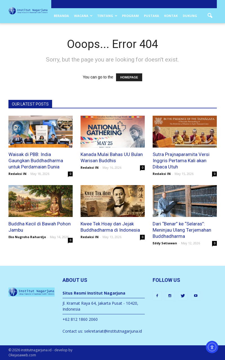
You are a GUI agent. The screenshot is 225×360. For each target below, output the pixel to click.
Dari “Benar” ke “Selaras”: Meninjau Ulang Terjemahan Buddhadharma (182, 230)
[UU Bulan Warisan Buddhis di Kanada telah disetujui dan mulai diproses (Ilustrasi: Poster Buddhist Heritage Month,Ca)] (113, 132)
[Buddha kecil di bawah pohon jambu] (40, 201)
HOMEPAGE (129, 77)
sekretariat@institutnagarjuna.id (113, 331)
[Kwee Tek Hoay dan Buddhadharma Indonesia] (113, 201)
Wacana (83, 16)
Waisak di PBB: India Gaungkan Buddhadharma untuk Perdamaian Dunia (35, 161)
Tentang (107, 16)
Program (130, 16)
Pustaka (151, 16)
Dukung (190, 16)
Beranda (61, 16)
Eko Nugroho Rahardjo (27, 237)
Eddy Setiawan (165, 243)
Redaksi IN (17, 174)
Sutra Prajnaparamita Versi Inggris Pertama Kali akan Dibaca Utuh (181, 161)
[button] (210, 16)
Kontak (171, 16)
